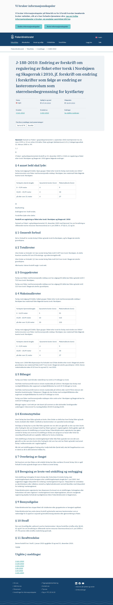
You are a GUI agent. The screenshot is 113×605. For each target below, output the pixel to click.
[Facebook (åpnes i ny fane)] (79, 584)
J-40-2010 (19, 568)
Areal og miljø (38, 42)
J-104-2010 (19, 566)
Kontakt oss (45, 586)
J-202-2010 (44, 113)
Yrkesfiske (14, 42)
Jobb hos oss (18, 586)
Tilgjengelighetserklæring (50, 583)
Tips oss (44, 589)
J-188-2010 (52, 49)
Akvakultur (26, 42)
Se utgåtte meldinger (71, 113)
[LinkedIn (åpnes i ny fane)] (76, 584)
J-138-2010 (19, 564)
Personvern (17, 589)
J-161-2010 (20, 113)
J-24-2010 (19, 571)
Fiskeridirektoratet (17, 49)
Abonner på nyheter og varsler (85, 587)
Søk (100, 42)
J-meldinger (41, 49)
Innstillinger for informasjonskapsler (25, 592)
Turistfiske (62, 42)
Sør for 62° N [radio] (21, 125)
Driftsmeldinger (81, 590)
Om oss (16, 583)
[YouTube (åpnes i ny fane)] (83, 584)
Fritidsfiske (51, 42)
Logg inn (89, 42)
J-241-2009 (19, 573)
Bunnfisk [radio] (30, 125)
